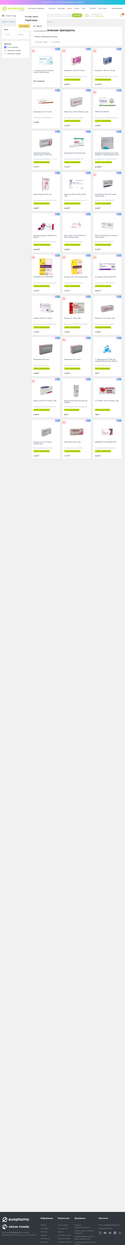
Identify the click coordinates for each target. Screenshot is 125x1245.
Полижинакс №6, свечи (41, 360)
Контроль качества (64, 1242)
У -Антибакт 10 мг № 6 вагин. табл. (107, 401)
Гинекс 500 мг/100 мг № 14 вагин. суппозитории (106, 237)
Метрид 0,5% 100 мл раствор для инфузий (75, 402)
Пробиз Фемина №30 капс (42, 195)
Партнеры (44, 1242)
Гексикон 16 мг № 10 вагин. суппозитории (42, 443)
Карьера (44, 1235)
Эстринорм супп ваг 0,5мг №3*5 (105, 278)
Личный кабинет (117, 8)
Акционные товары (41, 43)
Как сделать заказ (64, 1235)
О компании (45, 1228)
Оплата (60, 1232)
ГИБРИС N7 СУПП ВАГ (102, 112)
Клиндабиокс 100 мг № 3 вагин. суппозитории (105, 196)
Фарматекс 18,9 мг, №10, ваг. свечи (76, 112)
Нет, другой (37, 26)
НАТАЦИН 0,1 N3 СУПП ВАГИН (43, 278)
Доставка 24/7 (63, 1228)
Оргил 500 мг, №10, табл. (72, 443)
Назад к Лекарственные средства (46, 37)
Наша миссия (45, 1238)
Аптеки (76, 8)
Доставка (61, 8)
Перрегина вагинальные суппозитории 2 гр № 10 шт (42, 154)
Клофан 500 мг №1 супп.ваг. (42, 319)
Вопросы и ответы (64, 1238)
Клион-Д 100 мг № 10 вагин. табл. (45, 401)
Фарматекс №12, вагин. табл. (105, 319)
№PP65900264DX (15, 1232)
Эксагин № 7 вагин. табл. (72, 319)
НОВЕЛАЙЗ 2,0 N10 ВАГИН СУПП (105, 443)
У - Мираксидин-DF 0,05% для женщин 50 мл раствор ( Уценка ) (106, 361)
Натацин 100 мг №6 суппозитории (76, 278)
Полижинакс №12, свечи (72, 360)
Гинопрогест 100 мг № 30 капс (74, 71)
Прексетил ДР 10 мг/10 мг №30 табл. (75, 196)
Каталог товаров (10, 16)
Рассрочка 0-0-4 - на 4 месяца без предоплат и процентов (62, 2)
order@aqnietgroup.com (111, 1225)
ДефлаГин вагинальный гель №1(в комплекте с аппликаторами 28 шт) (107, 154)
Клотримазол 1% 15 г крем (42, 112)
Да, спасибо (24, 26)
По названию (55, 43)
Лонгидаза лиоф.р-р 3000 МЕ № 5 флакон (45, 237)
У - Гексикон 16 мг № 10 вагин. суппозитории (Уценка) (43, 72)
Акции (69, 8)
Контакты (52, 8)
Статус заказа (102, 8)
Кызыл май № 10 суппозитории (74, 154)
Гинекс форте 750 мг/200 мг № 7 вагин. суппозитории (75, 237)
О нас (84, 8)
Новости (43, 1225)
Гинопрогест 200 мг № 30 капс (105, 71)
